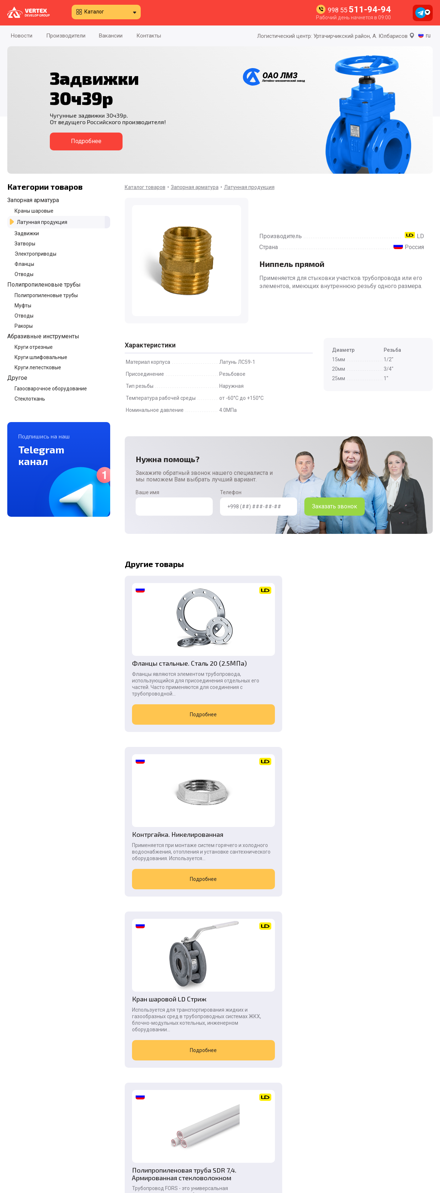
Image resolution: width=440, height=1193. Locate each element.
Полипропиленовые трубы (44, 284)
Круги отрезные (34, 347)
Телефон (258, 502)
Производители (65, 35)
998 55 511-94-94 (355, 1106)
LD (420, 236)
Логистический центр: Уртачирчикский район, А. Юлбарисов (336, 36)
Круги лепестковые (38, 367)
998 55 (359, 10)
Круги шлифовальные (41, 357)
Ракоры (24, 326)
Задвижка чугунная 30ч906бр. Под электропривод (373, 866)
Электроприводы (35, 254)
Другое (17, 377)
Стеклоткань (30, 399)
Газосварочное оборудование (51, 388)
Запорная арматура (33, 200)
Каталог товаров (145, 187)
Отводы (24, 274)
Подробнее (86, 141)
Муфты (23, 305)
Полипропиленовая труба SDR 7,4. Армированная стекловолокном (171, 866)
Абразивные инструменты (43, 336)
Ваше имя (174, 502)
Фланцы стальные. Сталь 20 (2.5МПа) (170, 667)
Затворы (25, 244)
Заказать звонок (334, 506)
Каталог (94, 12)
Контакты (148, 35)
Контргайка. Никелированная (263, 667)
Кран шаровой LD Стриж (380, 663)
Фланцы (24, 264)
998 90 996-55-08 (356, 1157)
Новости (21, 35)
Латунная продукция (42, 222)
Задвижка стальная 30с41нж (267, 862)
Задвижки (27, 233)
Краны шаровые (34, 211)
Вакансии (111, 35)
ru (428, 35)
